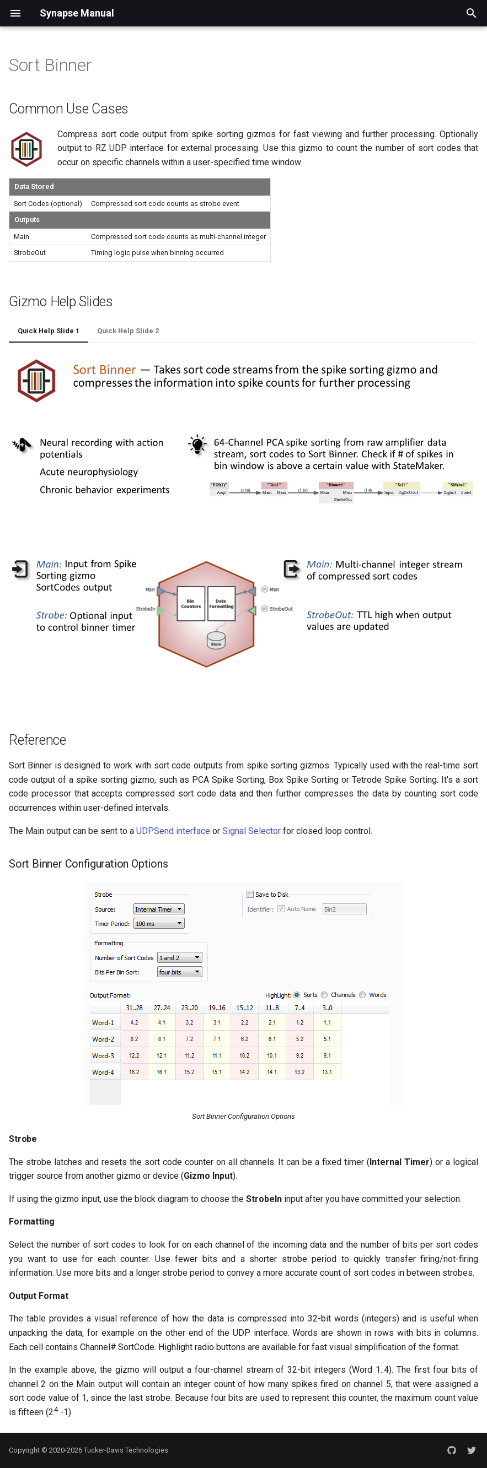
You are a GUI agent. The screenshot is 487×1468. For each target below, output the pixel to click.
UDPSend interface (173, 831)
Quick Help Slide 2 (128, 331)
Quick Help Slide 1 (48, 331)
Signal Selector (251, 831)
